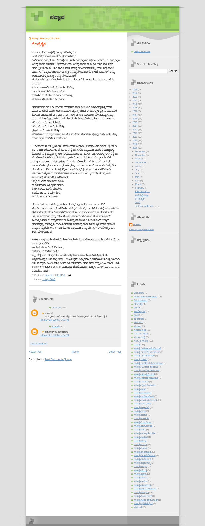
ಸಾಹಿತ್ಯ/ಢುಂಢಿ (140, 440)
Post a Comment (39, 343)
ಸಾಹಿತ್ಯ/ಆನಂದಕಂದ (142, 392)
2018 (135, 111)
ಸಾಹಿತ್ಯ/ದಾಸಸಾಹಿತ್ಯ (143, 452)
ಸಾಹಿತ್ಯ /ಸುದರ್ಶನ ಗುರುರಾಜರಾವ (148, 363)
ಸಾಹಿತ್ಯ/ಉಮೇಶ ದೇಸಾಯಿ (146, 400)
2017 (135, 115)
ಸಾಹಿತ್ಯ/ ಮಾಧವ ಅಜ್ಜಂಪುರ (146, 378)
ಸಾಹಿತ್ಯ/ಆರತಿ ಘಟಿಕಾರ (144, 396)
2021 (135, 100)
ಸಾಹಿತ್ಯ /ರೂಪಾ (140, 359)
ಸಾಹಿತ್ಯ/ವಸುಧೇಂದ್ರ (142, 485)
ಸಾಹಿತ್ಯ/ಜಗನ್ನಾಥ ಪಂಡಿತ (144, 433)
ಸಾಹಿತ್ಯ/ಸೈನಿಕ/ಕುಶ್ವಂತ (143, 503)
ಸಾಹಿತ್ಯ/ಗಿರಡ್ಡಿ (140, 429)
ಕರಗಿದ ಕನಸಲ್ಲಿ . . (142, 191)
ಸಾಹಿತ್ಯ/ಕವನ (140, 411)
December (140, 151)
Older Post (115, 351)
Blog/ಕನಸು (139, 293)
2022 (135, 97)
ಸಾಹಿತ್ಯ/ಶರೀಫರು (141, 492)
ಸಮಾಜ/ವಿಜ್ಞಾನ (141, 333)
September (141, 162)
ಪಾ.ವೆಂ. (137, 307)
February (140, 188)
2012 (135, 133)
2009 (135, 144)
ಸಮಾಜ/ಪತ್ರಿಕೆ (140, 330)
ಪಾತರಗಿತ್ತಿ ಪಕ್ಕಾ (141, 195)
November (140, 155)
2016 (135, 118)
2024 (135, 89)
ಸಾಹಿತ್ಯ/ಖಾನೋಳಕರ (143, 426)
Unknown (56, 307)
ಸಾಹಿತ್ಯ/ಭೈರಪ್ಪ (140, 474)
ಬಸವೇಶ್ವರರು (139, 311)
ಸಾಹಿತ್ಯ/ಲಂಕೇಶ (140, 481)
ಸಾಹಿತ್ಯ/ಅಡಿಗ (140, 389)
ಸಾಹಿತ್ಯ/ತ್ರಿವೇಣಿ (140, 448)
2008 (135, 148)
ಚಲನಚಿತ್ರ (138, 304)
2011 (135, 137)
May (137, 177)
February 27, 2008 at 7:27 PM (54, 335)
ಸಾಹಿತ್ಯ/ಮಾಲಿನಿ (141, 477)
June (138, 173)
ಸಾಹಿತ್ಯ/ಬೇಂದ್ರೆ (49, 279)
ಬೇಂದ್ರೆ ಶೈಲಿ (140, 199)
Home (75, 351)
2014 (135, 126)
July (137, 169)
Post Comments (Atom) (58, 359)
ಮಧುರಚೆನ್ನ (139, 319)
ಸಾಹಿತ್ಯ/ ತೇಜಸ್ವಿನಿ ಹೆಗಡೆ (144, 374)
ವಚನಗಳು (138, 322)
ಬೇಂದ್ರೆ (137, 202)
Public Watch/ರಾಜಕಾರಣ (145, 296)
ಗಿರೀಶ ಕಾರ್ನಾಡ (140, 300)
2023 (135, 93)
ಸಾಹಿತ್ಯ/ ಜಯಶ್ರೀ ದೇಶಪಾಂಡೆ (146, 370)
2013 (135, 129)
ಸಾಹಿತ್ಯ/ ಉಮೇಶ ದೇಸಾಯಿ (146, 367)
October (139, 158)
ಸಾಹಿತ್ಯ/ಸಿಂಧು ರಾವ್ (143, 496)
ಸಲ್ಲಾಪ (57, 17)
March (138, 184)
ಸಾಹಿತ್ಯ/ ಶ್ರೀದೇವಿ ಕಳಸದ (144, 385)
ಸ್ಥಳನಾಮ (138, 507)
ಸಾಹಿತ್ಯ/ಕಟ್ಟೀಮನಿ (141, 407)
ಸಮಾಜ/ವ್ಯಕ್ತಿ (139, 337)
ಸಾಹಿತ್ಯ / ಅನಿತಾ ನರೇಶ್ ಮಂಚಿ (147, 348)
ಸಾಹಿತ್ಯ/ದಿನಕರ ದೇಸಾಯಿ (145, 455)
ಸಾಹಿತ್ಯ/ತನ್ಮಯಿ (141, 444)
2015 (135, 122)
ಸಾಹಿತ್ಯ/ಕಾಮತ (140, 415)
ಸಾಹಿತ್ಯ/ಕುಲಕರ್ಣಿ (141, 418)
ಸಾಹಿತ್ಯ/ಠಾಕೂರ (141, 437)
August (139, 166)
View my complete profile (141, 229)
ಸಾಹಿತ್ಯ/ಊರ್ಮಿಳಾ (142, 403)
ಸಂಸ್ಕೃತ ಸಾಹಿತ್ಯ (141, 341)
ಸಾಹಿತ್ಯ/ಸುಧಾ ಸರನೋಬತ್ (146, 500)
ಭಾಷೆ (136, 315)
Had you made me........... (147, 206)
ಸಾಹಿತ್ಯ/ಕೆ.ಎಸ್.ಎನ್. (143, 422)
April (137, 180)
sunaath (56, 326)
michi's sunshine (142, 51)
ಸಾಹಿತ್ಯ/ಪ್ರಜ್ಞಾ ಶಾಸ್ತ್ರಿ (142, 463)
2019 (135, 107)
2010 (135, 140)
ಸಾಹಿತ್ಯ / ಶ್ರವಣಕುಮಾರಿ (144, 355)
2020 (135, 104)
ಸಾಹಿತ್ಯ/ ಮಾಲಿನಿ (141, 381)
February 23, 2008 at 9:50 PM (54, 320)
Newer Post (35, 351)
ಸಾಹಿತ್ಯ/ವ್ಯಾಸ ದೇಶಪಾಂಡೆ (145, 488)
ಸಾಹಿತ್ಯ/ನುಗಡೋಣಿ (142, 459)
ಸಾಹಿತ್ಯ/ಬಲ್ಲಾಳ (140, 466)
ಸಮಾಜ (137, 326)
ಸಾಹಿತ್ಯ (137, 344)
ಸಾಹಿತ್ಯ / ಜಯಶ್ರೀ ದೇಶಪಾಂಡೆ (147, 352)
